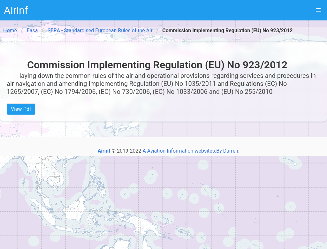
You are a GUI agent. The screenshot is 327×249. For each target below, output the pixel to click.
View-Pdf (21, 109)
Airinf (16, 10)
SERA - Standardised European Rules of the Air (100, 30)
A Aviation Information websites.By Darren (190, 151)
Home (10, 30)
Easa (32, 30)
